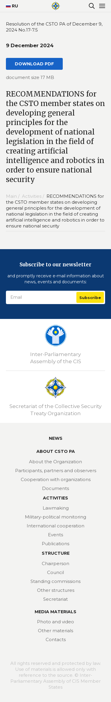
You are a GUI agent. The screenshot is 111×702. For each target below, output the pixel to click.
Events (55, 534)
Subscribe (90, 297)
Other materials (55, 630)
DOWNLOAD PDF (34, 64)
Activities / (33, 196)
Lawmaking (56, 508)
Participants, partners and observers (55, 470)
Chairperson (55, 563)
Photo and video (55, 621)
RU (9, 6)
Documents (55, 488)
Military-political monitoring (55, 517)
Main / (13, 196)
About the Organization (55, 461)
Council (55, 572)
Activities (55, 498)
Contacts (56, 639)
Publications (55, 543)
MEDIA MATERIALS (55, 611)
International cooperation (55, 526)
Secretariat (55, 599)
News (55, 438)
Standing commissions (55, 581)
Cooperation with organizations (56, 479)
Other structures (55, 590)
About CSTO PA (55, 451)
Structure (56, 553)
